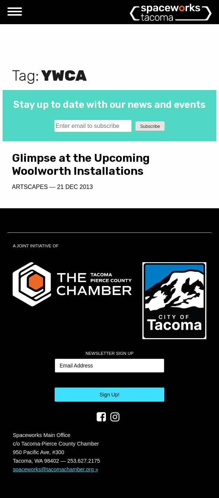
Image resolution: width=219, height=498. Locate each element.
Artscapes (30, 187)
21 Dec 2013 (75, 187)
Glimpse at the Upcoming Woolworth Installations (81, 164)
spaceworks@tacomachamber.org (53, 469)
